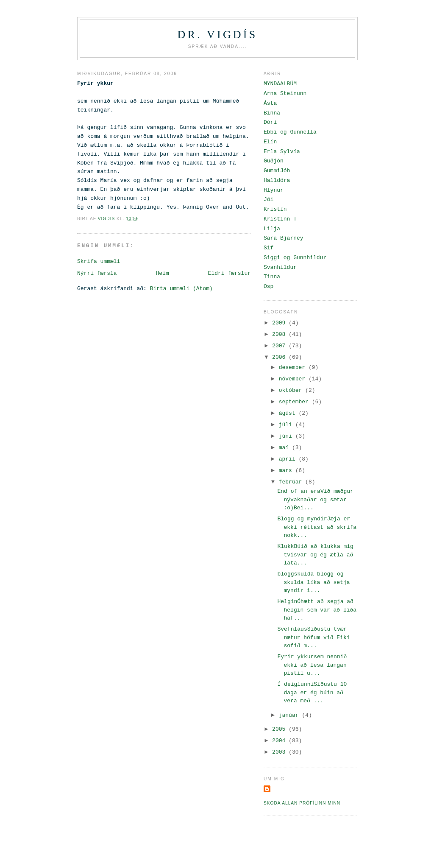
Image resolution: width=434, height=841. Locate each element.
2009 (280, 323)
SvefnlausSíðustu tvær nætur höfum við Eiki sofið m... (313, 637)
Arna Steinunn (285, 93)
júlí (287, 425)
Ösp (268, 286)
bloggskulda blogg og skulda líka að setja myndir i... (313, 582)
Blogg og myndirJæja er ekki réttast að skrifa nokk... (316, 527)
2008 (280, 334)
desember (294, 367)
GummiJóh (277, 171)
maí (285, 447)
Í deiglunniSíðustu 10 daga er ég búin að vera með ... (312, 692)
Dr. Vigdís (218, 34)
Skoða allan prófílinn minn (302, 803)
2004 (280, 741)
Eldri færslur (229, 273)
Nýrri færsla (97, 273)
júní (287, 436)
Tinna (272, 277)
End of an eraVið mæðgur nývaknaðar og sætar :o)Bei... (315, 499)
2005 (280, 729)
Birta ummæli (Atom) (181, 288)
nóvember (294, 379)
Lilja (272, 229)
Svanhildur (280, 267)
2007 (280, 346)
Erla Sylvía (282, 151)
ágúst (289, 413)
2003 (280, 752)
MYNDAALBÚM (280, 84)
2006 (280, 357)
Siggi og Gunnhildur (295, 257)
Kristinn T (280, 219)
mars (287, 470)
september (295, 402)
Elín (270, 142)
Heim (162, 273)
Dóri (270, 122)
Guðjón (274, 161)
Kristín (275, 209)
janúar (290, 715)
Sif (268, 248)
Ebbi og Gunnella (290, 132)
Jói (268, 199)
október (292, 390)
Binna (272, 113)
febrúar (292, 482)
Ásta (270, 103)
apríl (289, 459)
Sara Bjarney (283, 238)
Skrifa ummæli (98, 261)
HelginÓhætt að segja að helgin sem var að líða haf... (316, 609)
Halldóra (277, 180)
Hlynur (274, 190)
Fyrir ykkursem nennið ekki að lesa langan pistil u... (312, 665)
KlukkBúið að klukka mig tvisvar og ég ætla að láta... (315, 554)
